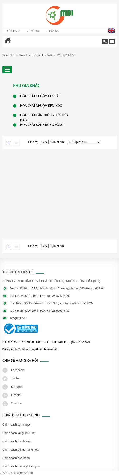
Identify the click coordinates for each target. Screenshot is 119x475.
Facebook (17, 370)
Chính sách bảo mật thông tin (21, 466)
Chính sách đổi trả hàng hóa (20, 449)
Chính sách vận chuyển (17, 424)
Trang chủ (20, 44)
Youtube (16, 403)
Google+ (16, 395)
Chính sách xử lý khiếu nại (19, 433)
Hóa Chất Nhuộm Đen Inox (41, 106)
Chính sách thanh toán (16, 441)
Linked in (17, 386)
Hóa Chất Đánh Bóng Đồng (41, 125)
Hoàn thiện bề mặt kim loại (35, 55)
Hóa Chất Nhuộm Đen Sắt (40, 96)
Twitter (15, 378)
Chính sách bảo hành (16, 458)
